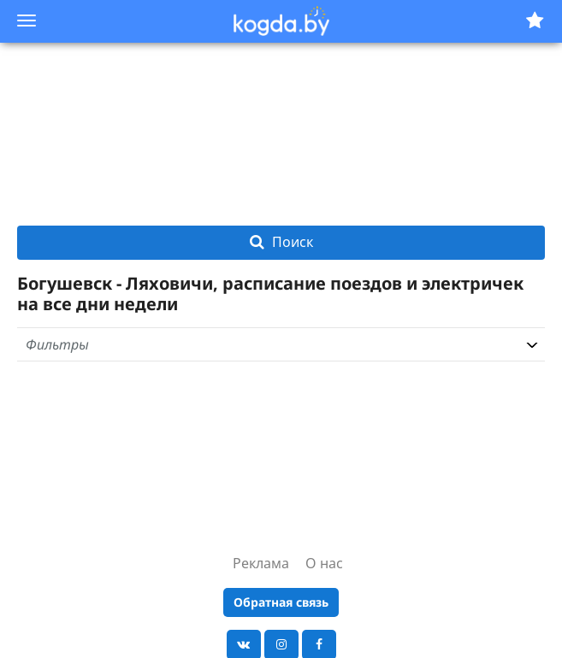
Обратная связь (281, 602)
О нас (324, 563)
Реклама (261, 563)
